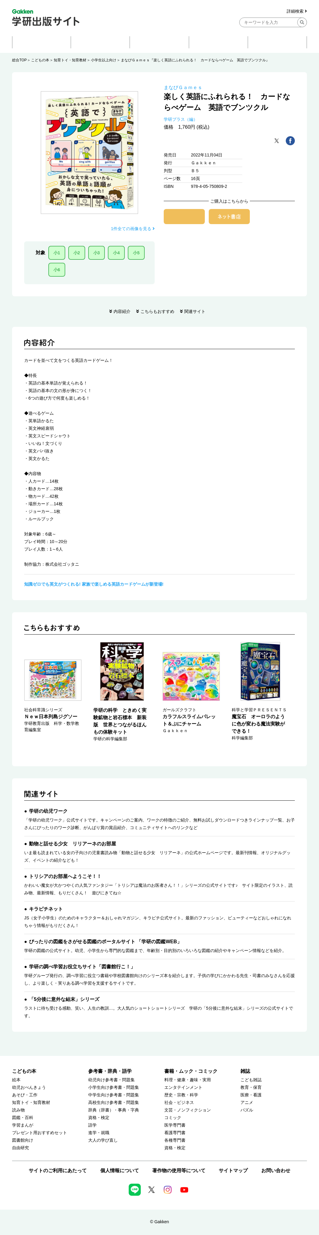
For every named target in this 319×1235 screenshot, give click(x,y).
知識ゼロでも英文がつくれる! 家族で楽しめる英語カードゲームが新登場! (93, 584)
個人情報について (119, 1170)
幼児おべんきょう (29, 1087)
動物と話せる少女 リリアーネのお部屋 (72, 843)
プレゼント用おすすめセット (39, 1132)
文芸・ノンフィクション (187, 1110)
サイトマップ (233, 1170)
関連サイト (194, 311)
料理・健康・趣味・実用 (187, 1080)
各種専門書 (174, 1140)
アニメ (246, 1102)
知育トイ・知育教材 (70, 60)
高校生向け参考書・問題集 (113, 1102)
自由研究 (20, 1148)
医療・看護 (251, 1095)
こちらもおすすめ (157, 311)
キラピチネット (46, 909)
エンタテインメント (183, 1087)
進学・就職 (98, 1132)
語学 (92, 1125)
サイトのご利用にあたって (58, 1170)
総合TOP (19, 60)
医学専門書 (174, 1125)
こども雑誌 (251, 1080)
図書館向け (22, 1140)
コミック (172, 1117)
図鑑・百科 (22, 1117)
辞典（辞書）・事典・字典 (113, 1110)
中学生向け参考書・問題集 (113, 1095)
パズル (246, 1110)
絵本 (16, 1080)
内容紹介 (122, 311)
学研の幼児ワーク (48, 811)
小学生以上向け (103, 60)
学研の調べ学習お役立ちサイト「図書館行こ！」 (82, 966)
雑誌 (245, 1071)
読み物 (18, 1110)
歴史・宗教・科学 (181, 1095)
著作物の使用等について (178, 1170)
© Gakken (159, 1221)
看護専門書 (174, 1132)
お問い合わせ (275, 1170)
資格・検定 (98, 1117)
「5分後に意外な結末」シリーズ (64, 999)
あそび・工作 (24, 1095)
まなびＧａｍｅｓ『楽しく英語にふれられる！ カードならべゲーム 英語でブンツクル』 (195, 60)
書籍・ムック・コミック (191, 1071)
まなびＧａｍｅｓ (183, 87)
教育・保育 (251, 1087)
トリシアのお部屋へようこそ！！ (65, 876)
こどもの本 (40, 60)
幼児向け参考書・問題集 (111, 1080)
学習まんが (22, 1125)
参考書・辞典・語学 (110, 1071)
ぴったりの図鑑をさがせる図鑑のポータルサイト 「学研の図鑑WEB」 (105, 941)
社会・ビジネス (179, 1102)
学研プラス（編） (181, 119)
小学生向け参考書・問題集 (113, 1087)
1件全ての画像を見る (133, 228)
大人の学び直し (103, 1140)
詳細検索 (297, 11)
